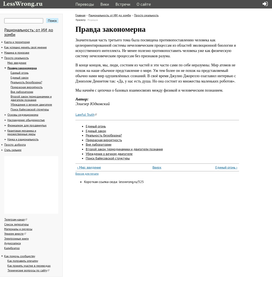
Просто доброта (15, 145)
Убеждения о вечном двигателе (31, 104)
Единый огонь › (226, 167)
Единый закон (19, 78)
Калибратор (12, 248)
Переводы (84, 4)
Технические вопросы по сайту (28, 270)
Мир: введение (16, 63)
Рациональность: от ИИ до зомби (28, 32)
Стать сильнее (12, 150)
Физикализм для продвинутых (27, 125)
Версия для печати (87, 174)
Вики (104, 4)
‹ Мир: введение (89, 167)
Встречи (122, 4)
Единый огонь (19, 73)
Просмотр (81, 19)
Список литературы (16, 224)
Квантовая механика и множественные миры (21, 132)
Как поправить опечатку (22, 261)
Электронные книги (16, 238)
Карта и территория (17, 42)
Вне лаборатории (22, 92)
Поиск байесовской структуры (30, 109)
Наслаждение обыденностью (26, 120)
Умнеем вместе (15, 234)
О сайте (144, 4)
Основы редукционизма (22, 115)
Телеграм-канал (15, 219)
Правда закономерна (22, 68)
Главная (80, 15)
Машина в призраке (16, 52)
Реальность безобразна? (26, 82)
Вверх (155, 167)
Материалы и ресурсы (18, 229)
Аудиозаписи (12, 243)
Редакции (93, 19)
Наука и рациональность (22, 139)
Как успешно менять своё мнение (25, 47)
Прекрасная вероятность (26, 87)
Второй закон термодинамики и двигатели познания (31, 98)
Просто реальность (16, 58)
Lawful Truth (86, 114)
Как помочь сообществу (19, 256)
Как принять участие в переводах (29, 266)
